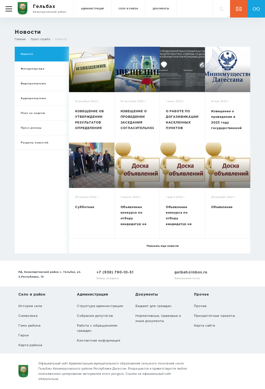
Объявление (222, 207)
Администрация (92, 9)
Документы (161, 9)
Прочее (200, 306)
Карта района (30, 345)
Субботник (84, 207)
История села (30, 306)
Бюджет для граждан (153, 306)
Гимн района (29, 325)
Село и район (128, 9)
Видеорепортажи (33, 83)
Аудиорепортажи (33, 98)
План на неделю (33, 113)
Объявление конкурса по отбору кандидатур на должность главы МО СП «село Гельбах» (136, 224)
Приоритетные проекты (214, 316)
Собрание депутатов (95, 316)
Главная (20, 39)
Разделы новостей (35, 142)
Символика (28, 316)
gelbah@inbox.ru (190, 272)
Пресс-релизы (31, 127)
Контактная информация (98, 340)
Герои (23, 335)
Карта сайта (204, 325)
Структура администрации (100, 306)
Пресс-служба (40, 39)
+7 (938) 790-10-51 (115, 272)
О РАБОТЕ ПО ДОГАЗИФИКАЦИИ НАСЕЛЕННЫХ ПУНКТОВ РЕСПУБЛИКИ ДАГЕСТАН (182, 125)
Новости (61, 39)
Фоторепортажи (33, 68)
